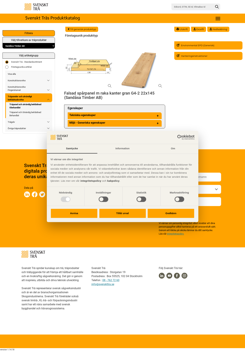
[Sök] (217, 7)
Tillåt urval (122, 213)
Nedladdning (218, 29)
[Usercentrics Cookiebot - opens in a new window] (179, 137)
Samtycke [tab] (72, 148)
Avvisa (74, 213)
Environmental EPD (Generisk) (195, 45)
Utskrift (182, 29)
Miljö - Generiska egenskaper (114, 123)
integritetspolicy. (175, 233)
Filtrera (29, 33)
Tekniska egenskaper (114, 115)
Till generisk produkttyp (82, 29)
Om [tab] (173, 148)
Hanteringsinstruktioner (192, 56)
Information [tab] (123, 148)
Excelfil (198, 29)
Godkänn (170, 213)
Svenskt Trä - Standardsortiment (23, 62)
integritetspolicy (90, 180)
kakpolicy (113, 180)
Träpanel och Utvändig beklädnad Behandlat (25, 114)
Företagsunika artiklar (18, 67)
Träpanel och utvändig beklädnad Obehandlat (25, 106)
